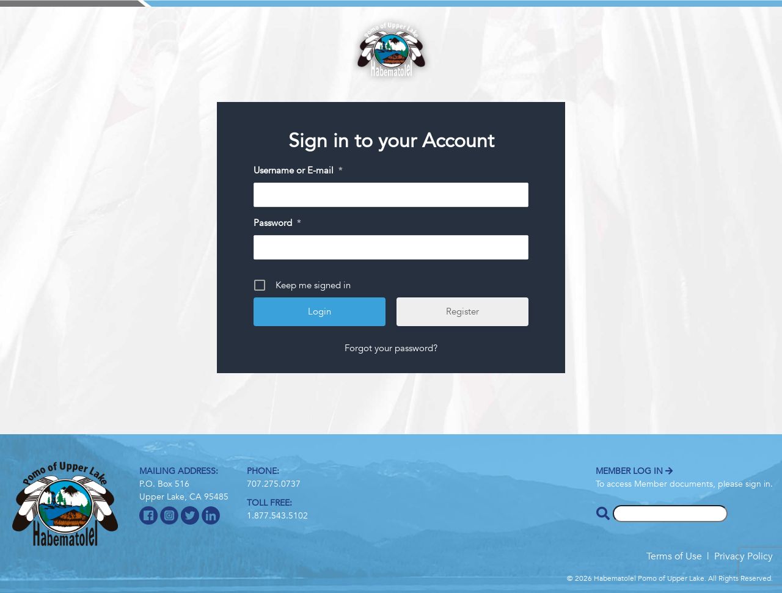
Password (277, 223)
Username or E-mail (298, 171)
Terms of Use (674, 556)
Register (462, 311)
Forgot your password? (391, 348)
